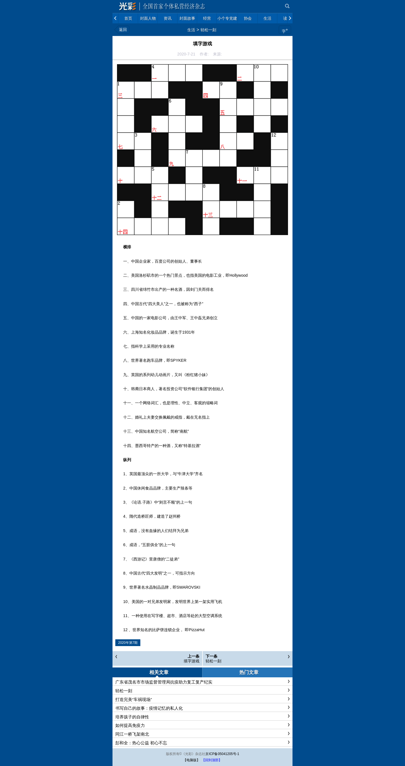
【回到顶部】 (212, 760)
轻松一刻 (208, 30)
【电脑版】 (191, 760)
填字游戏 (191, 661)
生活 (191, 30)
